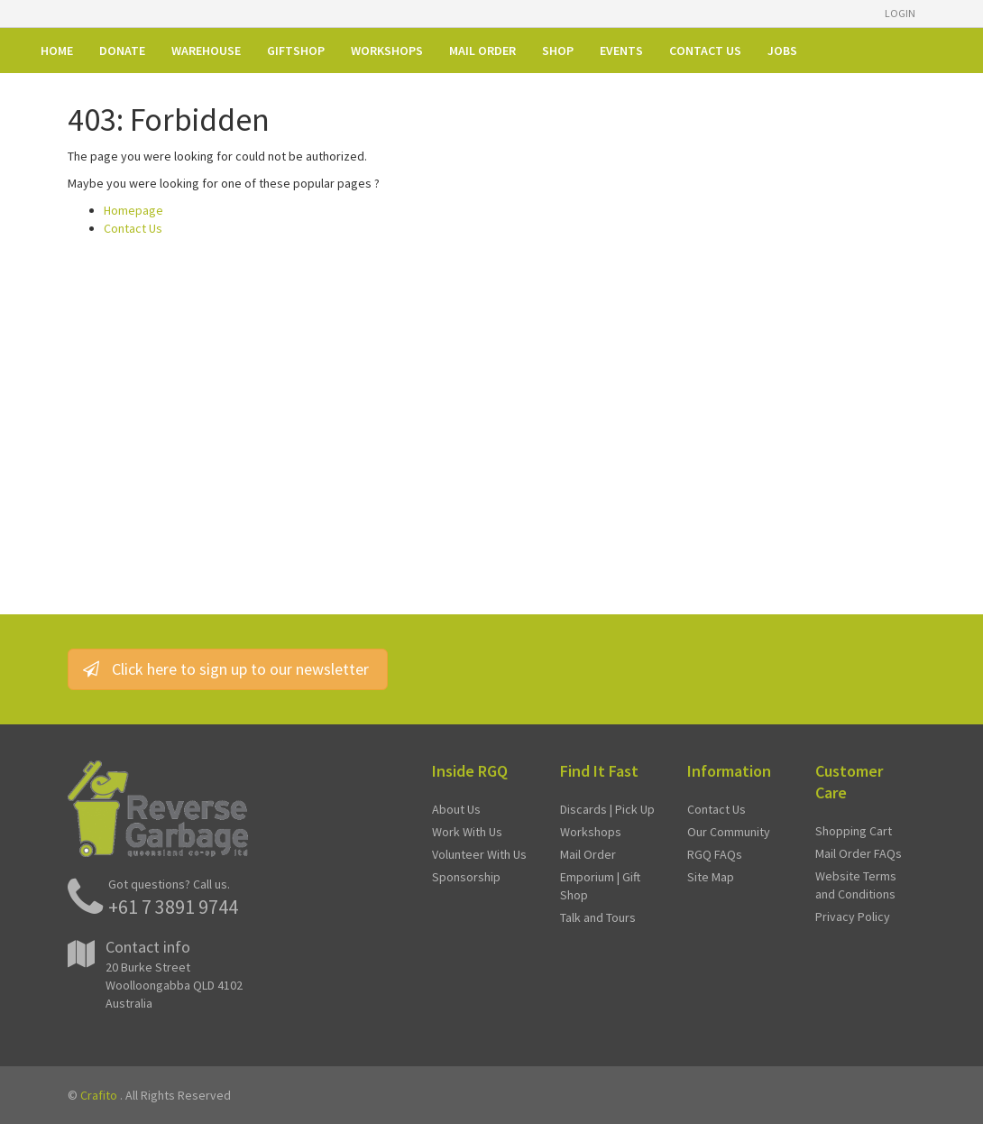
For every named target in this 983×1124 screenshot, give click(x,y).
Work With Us (467, 832)
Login (900, 13)
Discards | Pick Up (607, 809)
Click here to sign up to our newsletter (227, 669)
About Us (456, 809)
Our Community (728, 832)
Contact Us (133, 228)
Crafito (98, 1095)
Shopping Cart (853, 831)
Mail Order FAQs (858, 853)
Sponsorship (466, 877)
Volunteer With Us (479, 854)
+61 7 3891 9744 (173, 906)
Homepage (133, 210)
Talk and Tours (598, 917)
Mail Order (588, 854)
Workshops (590, 832)
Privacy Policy (852, 916)
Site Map (710, 877)
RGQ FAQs (714, 854)
